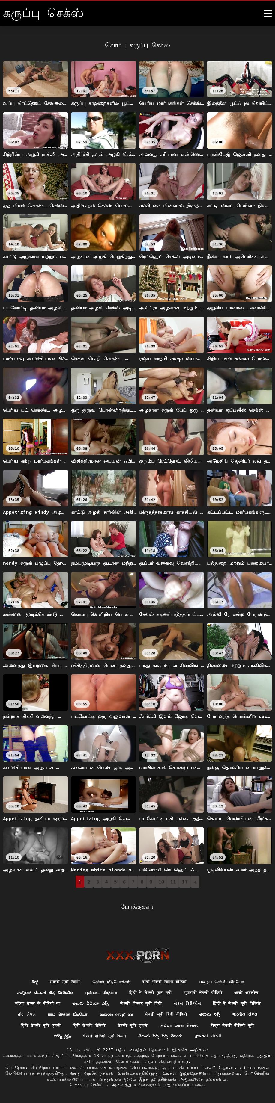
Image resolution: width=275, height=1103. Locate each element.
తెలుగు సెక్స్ (44, 1013)
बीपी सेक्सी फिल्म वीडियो (166, 969)
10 (161, 882)
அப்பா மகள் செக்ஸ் (34, 1025)
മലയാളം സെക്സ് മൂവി (183, 1003)
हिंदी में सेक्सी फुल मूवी (150, 980)
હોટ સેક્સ (88, 1003)
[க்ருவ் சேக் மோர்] (268, 13)
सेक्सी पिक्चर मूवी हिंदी (173, 992)
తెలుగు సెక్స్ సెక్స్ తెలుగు (239, 1025)
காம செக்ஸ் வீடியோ (131, 1003)
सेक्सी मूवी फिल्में (59, 969)
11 (173, 882)
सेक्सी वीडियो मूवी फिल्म (180, 1025)
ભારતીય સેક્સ (80, 1013)
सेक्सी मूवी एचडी (225, 1013)
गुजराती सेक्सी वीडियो (206, 980)
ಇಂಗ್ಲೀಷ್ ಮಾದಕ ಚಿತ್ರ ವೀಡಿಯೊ (39, 980)
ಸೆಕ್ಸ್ (27, 969)
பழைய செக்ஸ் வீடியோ (226, 969)
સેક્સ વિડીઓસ (222, 992)
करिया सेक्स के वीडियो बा (64, 992)
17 (185, 882)
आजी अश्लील (252, 980)
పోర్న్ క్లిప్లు (135, 1025)
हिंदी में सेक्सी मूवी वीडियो (41, 1003)
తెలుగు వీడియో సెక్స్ (119, 992)
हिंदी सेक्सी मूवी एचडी (127, 1013)
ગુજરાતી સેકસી (137, 1036)
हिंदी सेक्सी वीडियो (179, 1013)
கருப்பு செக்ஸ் (90, 1084)
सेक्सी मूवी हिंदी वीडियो (237, 1003)
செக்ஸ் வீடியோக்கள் (109, 969)
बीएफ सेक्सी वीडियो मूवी (91, 1025)
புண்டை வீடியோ (97, 980)
